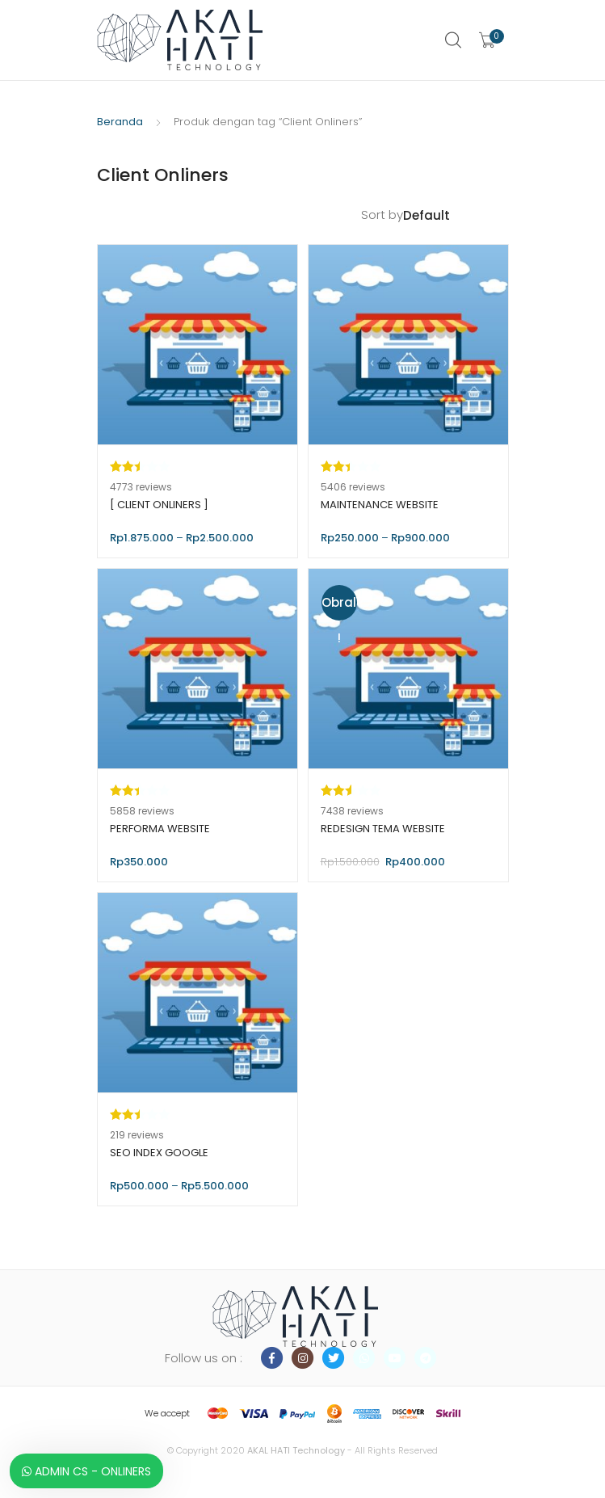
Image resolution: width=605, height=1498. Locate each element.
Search (454, 40)
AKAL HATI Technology (296, 1450)
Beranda (120, 121)
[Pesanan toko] (456, 216)
